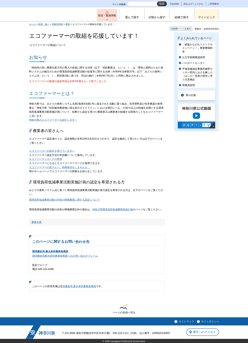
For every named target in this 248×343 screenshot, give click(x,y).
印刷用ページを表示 (181, 28)
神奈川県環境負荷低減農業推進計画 (112, 209)
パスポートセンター (193, 63)
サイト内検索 (119, 4)
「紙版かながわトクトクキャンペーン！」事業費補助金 (197, 48)
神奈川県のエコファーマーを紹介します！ (53, 120)
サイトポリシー (210, 321)
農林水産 (36, 222)
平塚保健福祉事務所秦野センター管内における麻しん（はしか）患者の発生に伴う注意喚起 (197, 74)
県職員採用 (188, 85)
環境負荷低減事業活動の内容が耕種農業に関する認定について (64, 199)
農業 (67, 24)
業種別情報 (57, 24)
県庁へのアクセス (204, 332)
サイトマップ (186, 321)
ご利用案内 (213, 4)
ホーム (32, 24)
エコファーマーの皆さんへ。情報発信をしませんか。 (59, 167)
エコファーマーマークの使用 (45, 159)
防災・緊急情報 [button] (107, 15)
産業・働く (43, 24)
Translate (174, 4)
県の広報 (191, 95)
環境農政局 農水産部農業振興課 (50, 251)
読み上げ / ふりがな (193, 4)
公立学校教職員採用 (193, 57)
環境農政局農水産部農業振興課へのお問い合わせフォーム (65, 256)
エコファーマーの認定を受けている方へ (52, 151)
